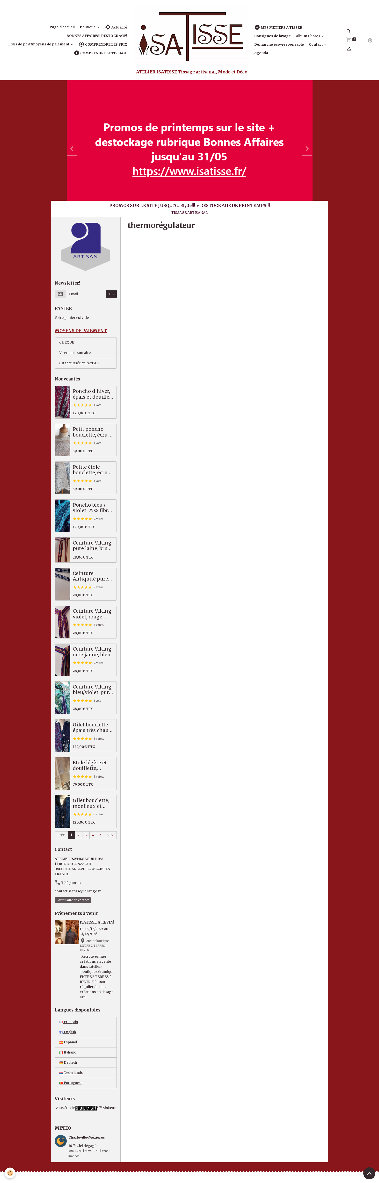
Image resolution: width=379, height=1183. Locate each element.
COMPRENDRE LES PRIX (103, 44)
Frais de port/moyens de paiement (39, 44)
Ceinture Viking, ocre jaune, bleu (92, 652)
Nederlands (71, 1074)
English (68, 1033)
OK (111, 294)
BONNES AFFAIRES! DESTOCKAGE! (96, 36)
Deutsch (68, 1064)
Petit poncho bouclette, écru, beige (91, 432)
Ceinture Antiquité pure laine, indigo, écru (90, 576)
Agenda (261, 53)
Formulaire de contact (73, 901)
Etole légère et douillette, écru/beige (90, 766)
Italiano (68, 1054)
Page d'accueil (62, 27)
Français (69, 1022)
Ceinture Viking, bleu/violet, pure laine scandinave (93, 690)
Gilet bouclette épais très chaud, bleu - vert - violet (93, 728)
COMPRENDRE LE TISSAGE (100, 53)
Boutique (88, 27)
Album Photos (308, 36)
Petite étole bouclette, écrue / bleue (93, 470)
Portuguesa (71, 1085)
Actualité (116, 27)
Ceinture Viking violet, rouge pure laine (92, 614)
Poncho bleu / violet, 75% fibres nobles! (93, 508)
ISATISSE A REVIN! (97, 923)
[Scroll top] (369, 1173)
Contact (316, 44)
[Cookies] (10, 1173)
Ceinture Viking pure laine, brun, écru (92, 546)
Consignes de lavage (272, 36)
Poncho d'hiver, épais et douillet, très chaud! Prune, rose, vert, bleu (92, 394)
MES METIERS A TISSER (278, 27)
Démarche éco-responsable (279, 44)
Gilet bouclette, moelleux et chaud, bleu (91, 804)
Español (68, 1043)
